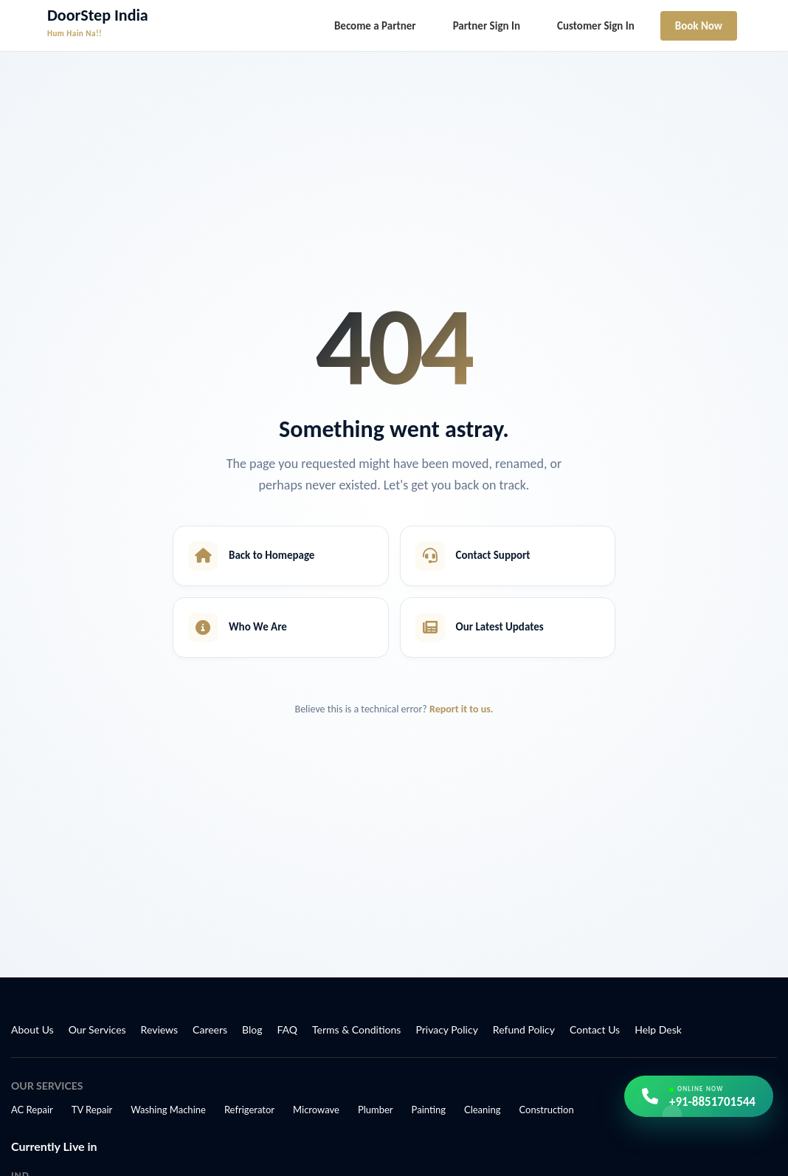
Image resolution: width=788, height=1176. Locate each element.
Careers (210, 1029)
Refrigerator (249, 1109)
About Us (32, 1029)
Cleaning (482, 1109)
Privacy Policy (446, 1029)
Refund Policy (524, 1029)
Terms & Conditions (356, 1029)
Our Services (97, 1029)
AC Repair (32, 1109)
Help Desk (658, 1029)
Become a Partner (375, 25)
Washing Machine (168, 1109)
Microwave (316, 1109)
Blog (252, 1029)
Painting (429, 1109)
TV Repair (92, 1109)
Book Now (698, 25)
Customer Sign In (596, 25)
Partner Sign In (486, 25)
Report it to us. (461, 709)
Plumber (375, 1109)
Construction (546, 1109)
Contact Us (595, 1029)
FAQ (287, 1029)
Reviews (159, 1029)
